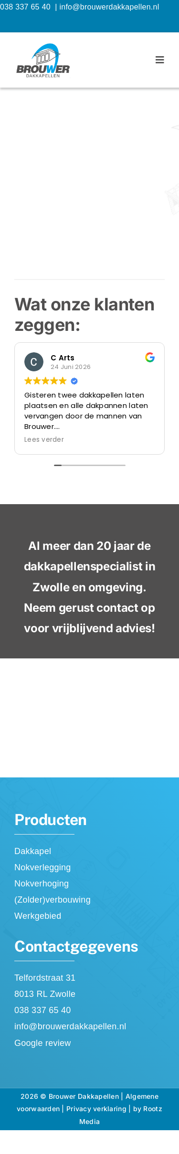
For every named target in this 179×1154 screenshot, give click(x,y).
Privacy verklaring (96, 1108)
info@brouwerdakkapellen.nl (109, 7)
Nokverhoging (41, 883)
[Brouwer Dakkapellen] (42, 46)
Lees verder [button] (44, 440)
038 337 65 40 (26, 7)
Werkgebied (37, 916)
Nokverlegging (42, 867)
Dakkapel (32, 851)
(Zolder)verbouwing (52, 900)
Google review (42, 1043)
